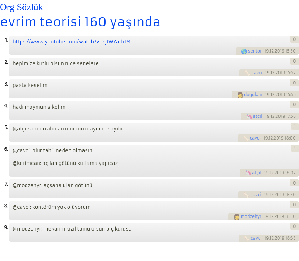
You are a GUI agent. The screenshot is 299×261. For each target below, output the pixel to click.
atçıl (257, 116)
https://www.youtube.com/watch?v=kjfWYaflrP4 (72, 42)
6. (6, 149)
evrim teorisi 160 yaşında (80, 22)
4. (6, 106)
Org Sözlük (21, 7)
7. (6, 184)
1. (6, 40)
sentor (255, 51)
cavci (256, 72)
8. (6, 206)
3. (6, 84)
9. (6, 227)
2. (6, 62)
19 (267, 51)
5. (6, 127)
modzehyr (251, 216)
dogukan (253, 94)
